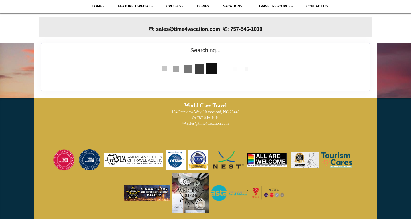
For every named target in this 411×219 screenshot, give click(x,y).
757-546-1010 (208, 118)
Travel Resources (276, 6)
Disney (203, 6)
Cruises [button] (173, 6)
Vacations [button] (232, 6)
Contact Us (317, 6)
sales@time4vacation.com (208, 123)
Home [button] (97, 6)
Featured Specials (135, 6)
